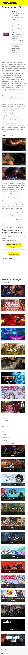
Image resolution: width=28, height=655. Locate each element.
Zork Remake (13, 629)
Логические (6, 431)
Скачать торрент (14, 254)
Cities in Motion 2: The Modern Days (13, 644)
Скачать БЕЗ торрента (14, 244)
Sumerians (13, 513)
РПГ (3, 423)
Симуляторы (6, 437)
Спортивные (6, 426)
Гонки (4, 434)
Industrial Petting (13, 557)
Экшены (4, 440)
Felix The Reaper (13, 571)
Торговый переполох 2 (13, 586)
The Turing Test (13, 484)
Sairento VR (13, 542)
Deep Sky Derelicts (13, 615)
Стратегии (5, 420)
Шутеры (4, 417)
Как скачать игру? (8, 443)
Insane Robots (13, 499)
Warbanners (13, 470)
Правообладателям (6, 650)
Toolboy (13, 455)
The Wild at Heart (13, 528)
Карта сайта (4, 653)
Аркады (4, 429)
